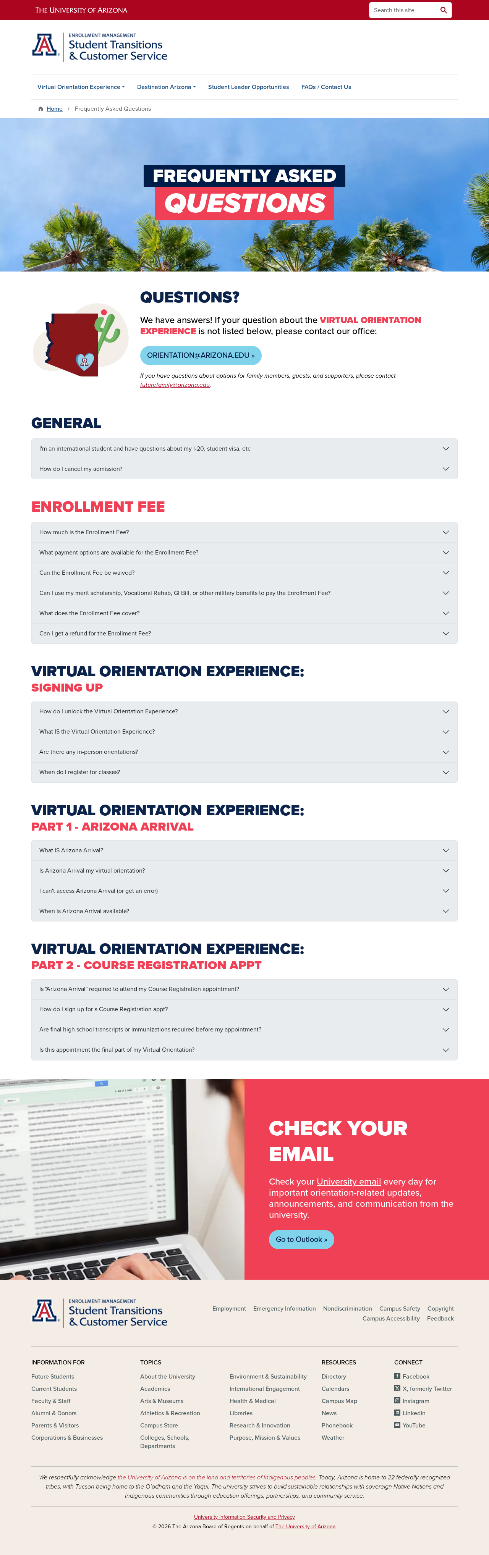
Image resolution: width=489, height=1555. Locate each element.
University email (349, 1181)
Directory (334, 1376)
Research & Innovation (260, 1425)
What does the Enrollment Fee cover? (89, 613)
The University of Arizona (305, 1526)
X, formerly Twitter (427, 1389)
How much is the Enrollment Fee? (84, 532)
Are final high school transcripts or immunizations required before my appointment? (150, 1029)
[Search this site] (402, 10)
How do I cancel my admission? (80, 469)
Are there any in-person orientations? (88, 752)
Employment (229, 1309)
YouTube (414, 1425)
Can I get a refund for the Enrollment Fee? (95, 633)
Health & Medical (253, 1401)
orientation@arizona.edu (198, 355)
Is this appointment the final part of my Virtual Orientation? (116, 1050)
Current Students (54, 1389)
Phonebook (337, 1425)
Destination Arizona (164, 87)
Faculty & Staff (50, 1401)
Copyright (440, 1309)
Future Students (52, 1376)
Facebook (416, 1376)
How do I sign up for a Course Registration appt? (103, 1009)
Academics (155, 1389)
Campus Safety (399, 1309)
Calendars (335, 1389)
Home (55, 109)
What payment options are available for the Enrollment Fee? (118, 552)
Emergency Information (284, 1309)
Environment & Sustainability (268, 1376)
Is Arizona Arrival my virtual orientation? (92, 870)
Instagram (416, 1401)
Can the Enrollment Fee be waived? (86, 573)
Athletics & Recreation (170, 1413)
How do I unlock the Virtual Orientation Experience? (108, 711)
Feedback (440, 1318)
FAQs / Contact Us (326, 87)
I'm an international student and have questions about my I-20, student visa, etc (145, 449)
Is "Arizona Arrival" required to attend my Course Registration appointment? (139, 989)
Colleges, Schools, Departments (164, 1442)
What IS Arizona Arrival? (71, 850)
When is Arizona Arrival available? (84, 911)
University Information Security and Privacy (244, 1517)
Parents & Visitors (55, 1425)
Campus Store (159, 1425)
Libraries (241, 1413)
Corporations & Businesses (67, 1438)
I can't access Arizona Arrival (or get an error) (98, 891)
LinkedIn (414, 1413)
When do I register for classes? (79, 772)
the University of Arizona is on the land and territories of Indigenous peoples (217, 1477)
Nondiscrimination (347, 1309)
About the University (167, 1376)
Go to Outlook (299, 1239)
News (329, 1413)
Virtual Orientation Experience (78, 87)
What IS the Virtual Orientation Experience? (97, 731)
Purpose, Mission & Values (265, 1438)
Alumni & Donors (53, 1413)
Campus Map (339, 1401)
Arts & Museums (161, 1401)
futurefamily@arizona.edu (175, 385)
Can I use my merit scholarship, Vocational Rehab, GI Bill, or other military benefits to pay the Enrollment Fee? (184, 593)
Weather (333, 1438)
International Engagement (265, 1389)
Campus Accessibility (391, 1318)
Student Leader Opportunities (248, 87)
